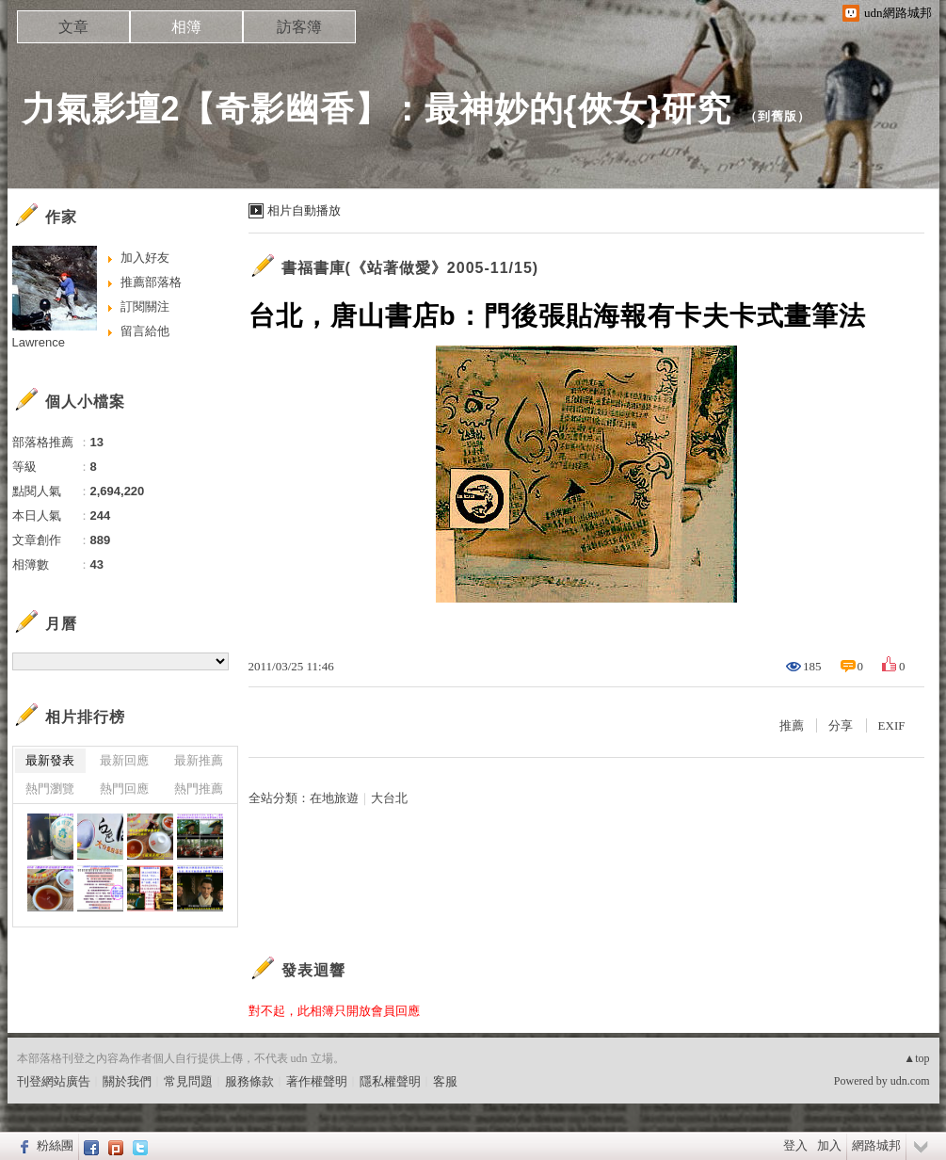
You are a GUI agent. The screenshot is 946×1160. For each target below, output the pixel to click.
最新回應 (124, 760)
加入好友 (144, 257)
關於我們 (127, 1081)
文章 (73, 27)
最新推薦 (198, 760)
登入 (795, 1145)
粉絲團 (55, 1145)
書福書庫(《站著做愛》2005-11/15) (410, 268)
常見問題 (188, 1081)
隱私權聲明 (390, 1081)
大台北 (389, 798)
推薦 (791, 725)
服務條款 (249, 1081)
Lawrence (38, 342)
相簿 (186, 27)
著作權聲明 (316, 1081)
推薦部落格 (151, 282)
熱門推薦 (198, 788)
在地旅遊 (334, 798)
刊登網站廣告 (53, 1081)
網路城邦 (876, 1145)
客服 (445, 1081)
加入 (829, 1145)
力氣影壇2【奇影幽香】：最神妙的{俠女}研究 (376, 108)
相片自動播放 (304, 210)
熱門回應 (124, 788)
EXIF (892, 725)
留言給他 (144, 331)
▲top (916, 1058)
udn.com (910, 1081)
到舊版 (777, 116)
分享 (840, 725)
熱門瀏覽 (49, 788)
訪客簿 (299, 27)
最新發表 (49, 760)
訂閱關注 (144, 306)
